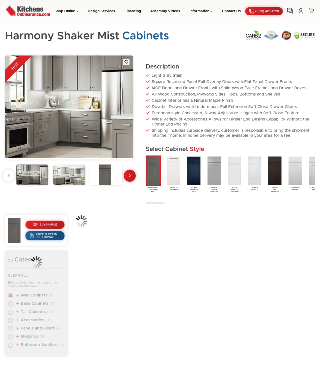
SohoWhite (254, 173)
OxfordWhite (295, 173)
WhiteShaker (173, 173)
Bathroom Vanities (42, 345)
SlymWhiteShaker (234, 174)
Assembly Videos (165, 11)
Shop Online (64, 11)
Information (199, 11)
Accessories (36, 320)
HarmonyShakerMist (153, 174)
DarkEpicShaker (274, 174)
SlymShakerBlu (194, 174)
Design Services (101, 11)
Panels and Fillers (41, 328)
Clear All (18, 276)
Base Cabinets (39, 304)
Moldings (33, 336)
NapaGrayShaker (214, 174)
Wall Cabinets (38, 295)
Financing (132, 11)
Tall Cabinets (37, 312)
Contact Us (231, 11)
